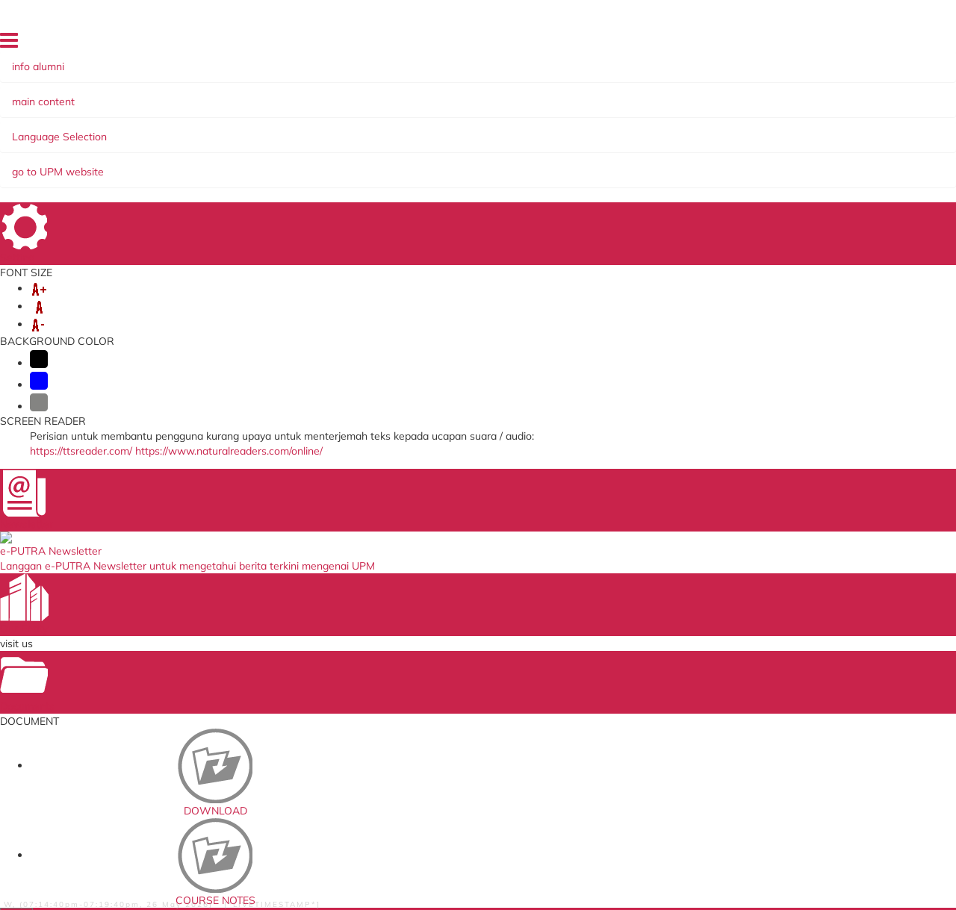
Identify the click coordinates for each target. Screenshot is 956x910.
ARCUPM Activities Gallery (305, 159)
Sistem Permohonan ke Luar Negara (312, 630)
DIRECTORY (709, 44)
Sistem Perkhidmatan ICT (622, 655)
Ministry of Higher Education (471, 660)
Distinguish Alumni (780, 144)
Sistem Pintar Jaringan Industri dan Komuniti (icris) (634, 706)
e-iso (576, 640)
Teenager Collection (267, 192)
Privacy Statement (125, 887)
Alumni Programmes (210, 129)
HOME (607, 44)
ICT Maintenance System (305, 675)
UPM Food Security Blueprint (629, 611)
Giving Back (492, 129)
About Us (118, 129)
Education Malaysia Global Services (467, 694)
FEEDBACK (766, 44)
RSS (242, 887)
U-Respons (590, 671)
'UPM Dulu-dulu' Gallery (157, 159)
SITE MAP (818, 44)
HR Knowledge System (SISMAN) (300, 655)
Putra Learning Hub (294, 611)
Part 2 (665, 253)
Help (330, 887)
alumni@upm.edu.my (722, 501)
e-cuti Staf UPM (600, 726)
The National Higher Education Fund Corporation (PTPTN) (477, 615)
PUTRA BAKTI (424, 159)
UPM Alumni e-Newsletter (521, 144)
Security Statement (394, 887)
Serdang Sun (127, 144)
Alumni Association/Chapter (726, 129)
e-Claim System (284, 690)
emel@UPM (591, 626)
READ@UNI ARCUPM (661, 144)
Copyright (199, 887)
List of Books (682, 278)
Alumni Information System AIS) (363, 129)
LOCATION (651, 44)
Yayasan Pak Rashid (587, 129)
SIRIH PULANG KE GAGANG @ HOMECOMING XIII (306, 144)
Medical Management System (315, 705)
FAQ (859, 44)
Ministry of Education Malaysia (476, 675)
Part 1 (665, 227)
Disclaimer (285, 887)
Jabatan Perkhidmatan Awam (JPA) (475, 640)
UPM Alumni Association (619, 686)
